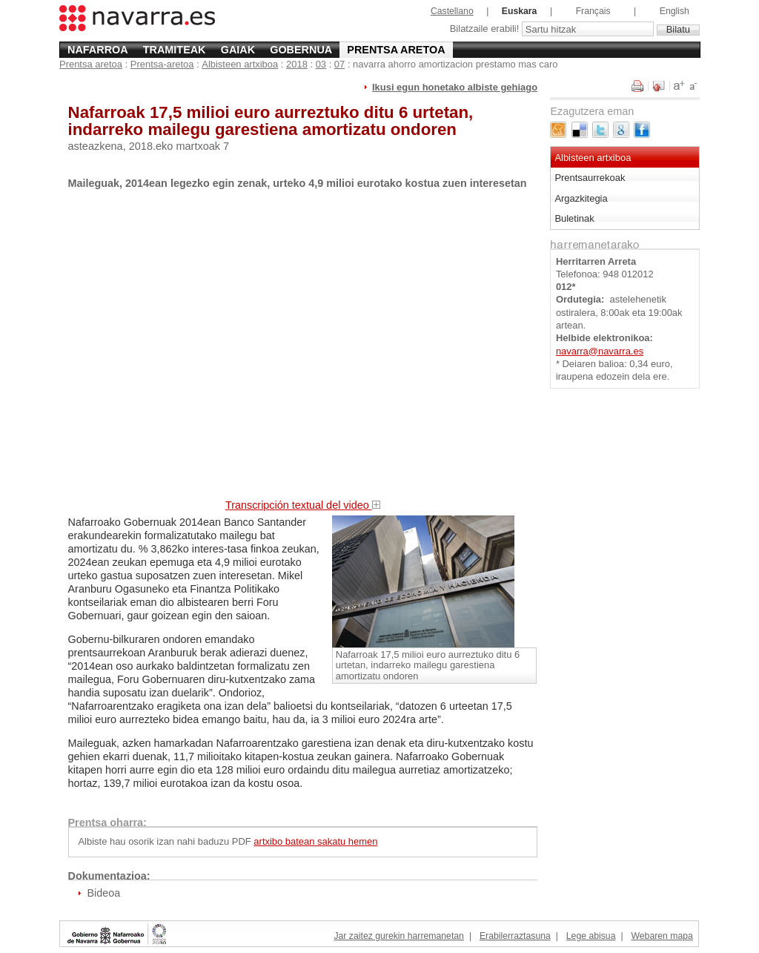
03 (321, 64)
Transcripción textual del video (302, 505)
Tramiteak (174, 50)
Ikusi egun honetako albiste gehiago (454, 87)
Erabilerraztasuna (515, 936)
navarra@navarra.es (599, 351)
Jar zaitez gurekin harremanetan (398, 936)
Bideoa (103, 893)
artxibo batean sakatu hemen (315, 841)
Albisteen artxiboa (240, 64)
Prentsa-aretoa (162, 64)
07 (339, 64)
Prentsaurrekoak (589, 177)
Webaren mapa (661, 936)
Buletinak (574, 218)
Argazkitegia (580, 198)
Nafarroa (97, 50)
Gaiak (238, 50)
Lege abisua (591, 936)
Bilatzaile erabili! (486, 29)
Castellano (452, 11)
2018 (297, 64)
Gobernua (301, 50)
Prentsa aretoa (396, 50)
